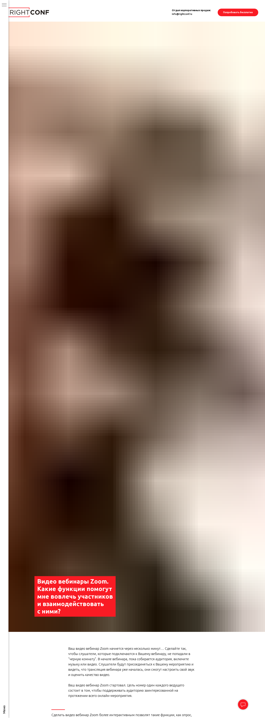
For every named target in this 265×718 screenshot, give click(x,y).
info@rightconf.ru (182, 14)
